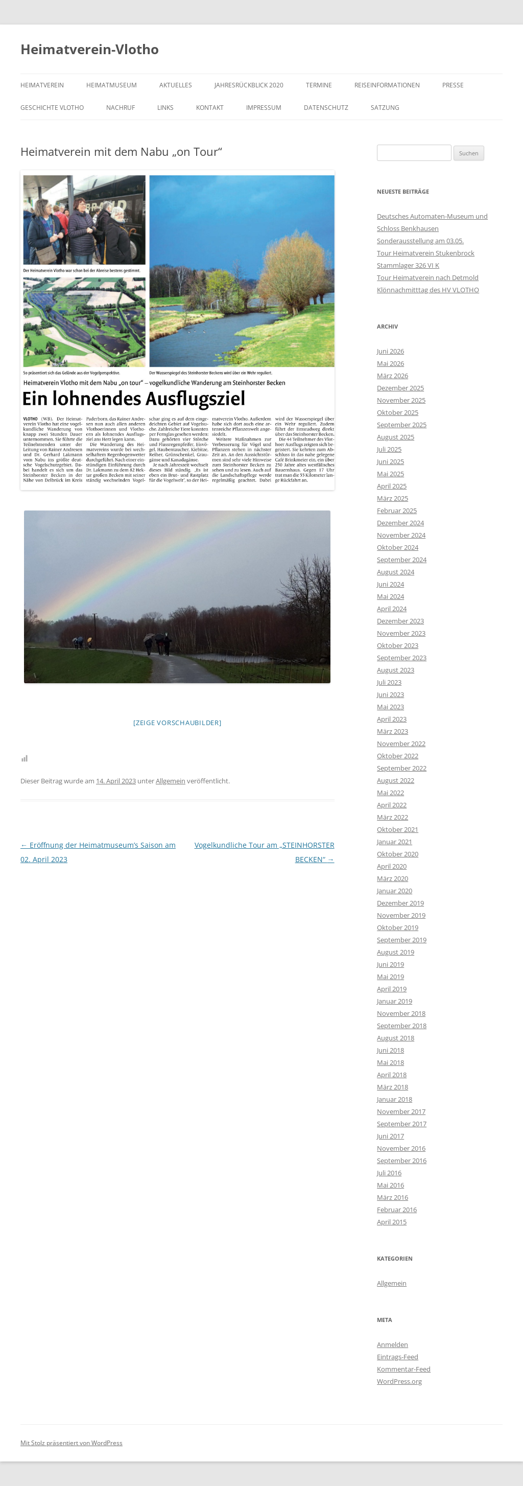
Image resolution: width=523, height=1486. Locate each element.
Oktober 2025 (397, 412)
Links (165, 107)
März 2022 (392, 817)
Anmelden (392, 1344)
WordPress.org (399, 1381)
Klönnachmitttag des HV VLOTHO (428, 289)
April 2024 (392, 608)
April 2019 (392, 988)
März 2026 (392, 375)
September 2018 (401, 1025)
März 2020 (392, 878)
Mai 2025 (390, 473)
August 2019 (395, 952)
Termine (319, 85)
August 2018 (395, 1037)
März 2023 (392, 731)
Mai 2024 (390, 596)
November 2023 (401, 633)
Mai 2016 (390, 1185)
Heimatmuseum (111, 85)
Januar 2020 (394, 890)
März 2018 (392, 1087)
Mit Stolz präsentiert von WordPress (71, 1442)
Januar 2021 (394, 841)
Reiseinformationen (387, 85)
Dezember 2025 (400, 387)
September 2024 (401, 559)
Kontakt (210, 107)
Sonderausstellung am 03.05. (420, 240)
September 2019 (401, 939)
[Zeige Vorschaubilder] (177, 722)
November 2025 (401, 400)
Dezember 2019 (400, 903)
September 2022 (401, 768)
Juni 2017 (390, 1136)
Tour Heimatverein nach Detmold (428, 277)
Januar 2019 (394, 1001)
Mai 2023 (390, 706)
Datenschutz (326, 107)
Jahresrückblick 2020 (249, 85)
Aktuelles (175, 85)
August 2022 (395, 780)
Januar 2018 (394, 1099)
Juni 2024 (390, 584)
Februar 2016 (397, 1209)
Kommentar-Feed (404, 1369)
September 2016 (401, 1160)
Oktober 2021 (397, 829)
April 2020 (392, 866)
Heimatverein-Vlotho (89, 49)
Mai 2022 (390, 792)
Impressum (263, 107)
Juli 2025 (389, 449)
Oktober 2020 (397, 853)
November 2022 (401, 743)
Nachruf (120, 107)
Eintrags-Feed (397, 1356)
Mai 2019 (390, 976)
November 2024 (401, 535)
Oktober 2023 (397, 645)
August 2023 (395, 670)
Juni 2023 (390, 694)
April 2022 (392, 804)
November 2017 (401, 1111)
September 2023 (401, 657)
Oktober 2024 (397, 547)
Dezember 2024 (400, 522)
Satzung (385, 107)
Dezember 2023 (400, 620)
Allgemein (170, 780)
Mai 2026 (390, 363)
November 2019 (401, 915)
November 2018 (401, 1013)
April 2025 (392, 486)
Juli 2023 (389, 682)
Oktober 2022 (397, 755)
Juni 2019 (390, 964)
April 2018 (392, 1074)
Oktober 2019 (397, 927)
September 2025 (401, 424)
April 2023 (392, 719)
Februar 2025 (397, 510)
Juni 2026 (390, 351)
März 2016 (392, 1197)
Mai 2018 (390, 1062)
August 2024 (395, 571)
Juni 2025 (390, 461)
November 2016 (401, 1148)
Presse (453, 85)
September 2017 (401, 1123)
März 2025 (392, 498)
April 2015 (392, 1221)
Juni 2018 (390, 1050)
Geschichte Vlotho (52, 107)
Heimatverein (42, 85)
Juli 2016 (389, 1172)
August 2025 (395, 437)
